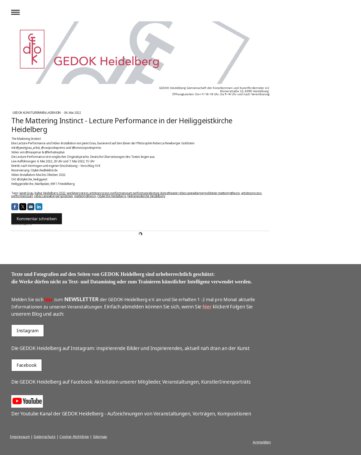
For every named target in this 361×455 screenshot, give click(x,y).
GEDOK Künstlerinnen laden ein (37, 112)
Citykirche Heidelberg (111, 196)
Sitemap (100, 436)
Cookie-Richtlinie (74, 436)
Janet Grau (26, 193)
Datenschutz (44, 436)
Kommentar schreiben (37, 218)
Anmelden (262, 441)
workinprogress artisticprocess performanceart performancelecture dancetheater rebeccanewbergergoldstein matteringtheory (153, 193)
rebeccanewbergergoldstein (53, 196)
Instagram (28, 330)
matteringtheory (85, 196)
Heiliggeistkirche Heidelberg (146, 196)
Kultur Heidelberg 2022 (50, 193)
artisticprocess (251, 193)
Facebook (27, 365)
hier (48, 299)
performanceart (22, 196)
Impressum (20, 436)
